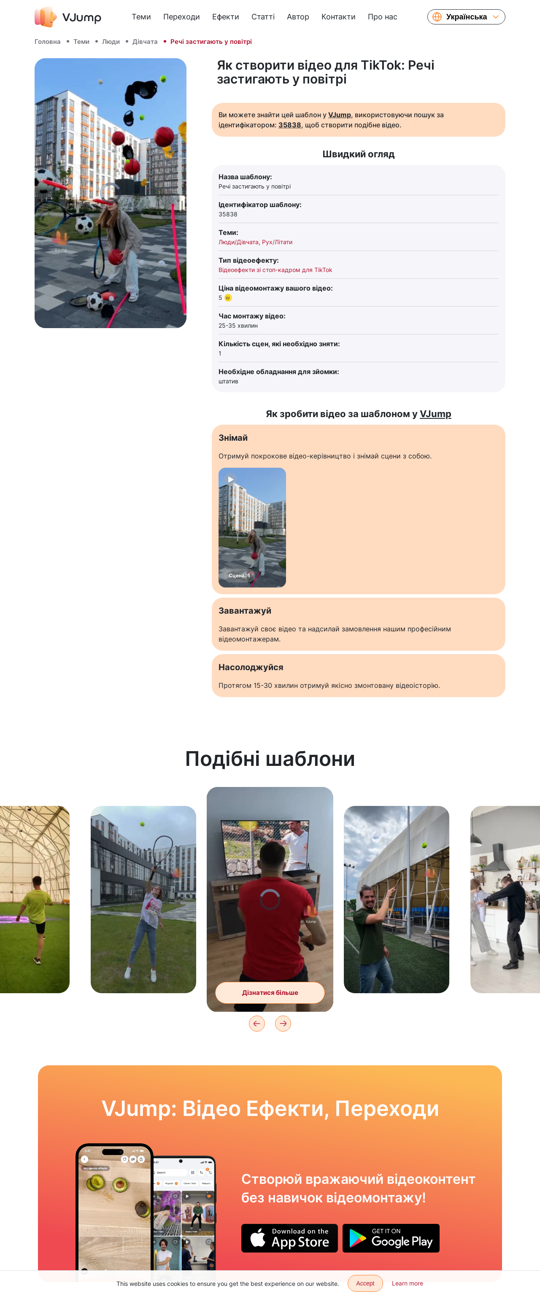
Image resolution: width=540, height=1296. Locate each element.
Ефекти (225, 16)
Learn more (407, 1283)
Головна (48, 42)
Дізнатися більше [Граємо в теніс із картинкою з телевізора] (270, 993)
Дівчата (145, 42)
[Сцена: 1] (252, 527)
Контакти (338, 16)
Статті (263, 16)
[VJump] (68, 16)
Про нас (382, 16)
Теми (141, 16)
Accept (365, 1283)
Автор (298, 16)
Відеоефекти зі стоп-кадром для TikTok (275, 269)
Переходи (181, 16)
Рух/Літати (277, 241)
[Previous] (257, 1024)
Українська (466, 17)
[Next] (283, 1024)
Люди (111, 42)
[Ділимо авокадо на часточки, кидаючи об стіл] (115, 1212)
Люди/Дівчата (239, 241)
